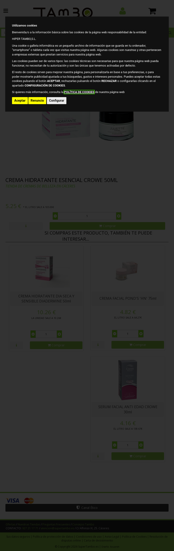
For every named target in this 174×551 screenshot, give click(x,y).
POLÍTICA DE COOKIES (79, 92)
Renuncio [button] (37, 100)
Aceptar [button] (20, 100)
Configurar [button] (56, 100)
